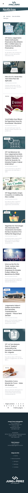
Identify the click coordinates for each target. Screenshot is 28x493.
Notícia (7, 24)
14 (8, 408)
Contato (16, 467)
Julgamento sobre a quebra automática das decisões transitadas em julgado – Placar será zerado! (13, 310)
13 (23, 406)
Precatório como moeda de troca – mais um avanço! (14, 383)
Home (16, 456)
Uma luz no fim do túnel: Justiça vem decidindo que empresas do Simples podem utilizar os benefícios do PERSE (13, 269)
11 (18, 406)
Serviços (16, 461)
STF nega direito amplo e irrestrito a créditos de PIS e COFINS (14, 195)
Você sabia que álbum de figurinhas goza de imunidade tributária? (13, 121)
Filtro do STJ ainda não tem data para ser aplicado (13, 79)
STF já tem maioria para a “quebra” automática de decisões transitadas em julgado (13, 348)
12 (20, 406)
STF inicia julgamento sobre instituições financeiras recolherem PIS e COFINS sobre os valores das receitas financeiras (14, 43)
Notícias (16, 464)
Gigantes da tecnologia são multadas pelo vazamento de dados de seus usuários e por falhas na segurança (14, 230)
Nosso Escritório (16, 458)
